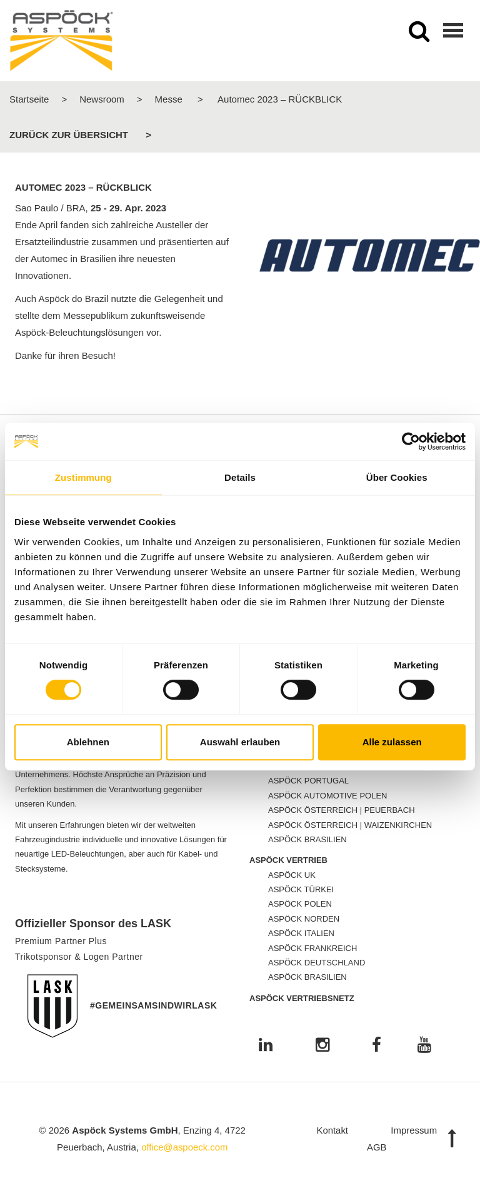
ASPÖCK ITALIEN (301, 933)
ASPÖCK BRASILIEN (307, 839)
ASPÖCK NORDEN (303, 919)
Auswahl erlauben (240, 742)
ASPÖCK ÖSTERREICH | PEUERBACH (341, 810)
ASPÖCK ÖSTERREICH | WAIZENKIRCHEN (350, 825)
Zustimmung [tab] (83, 477)
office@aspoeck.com (184, 1147)
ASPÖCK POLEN (300, 904)
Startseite (29, 99)
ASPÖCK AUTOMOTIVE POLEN (327, 795)
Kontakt (332, 1130)
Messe (168, 99)
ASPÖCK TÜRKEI (301, 889)
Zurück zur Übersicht (68, 134)
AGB (377, 1147)
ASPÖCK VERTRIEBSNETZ (301, 998)
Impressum (414, 1130)
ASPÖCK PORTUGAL (308, 780)
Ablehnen (88, 742)
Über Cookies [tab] (397, 477)
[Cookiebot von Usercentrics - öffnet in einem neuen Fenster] (411, 441)
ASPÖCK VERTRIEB (288, 860)
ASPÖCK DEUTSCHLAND (316, 962)
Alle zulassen (392, 742)
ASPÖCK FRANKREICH (312, 948)
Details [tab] (240, 477)
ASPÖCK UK (292, 875)
